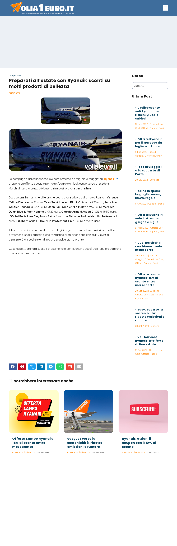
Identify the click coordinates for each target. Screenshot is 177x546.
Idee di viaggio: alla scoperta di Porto (148, 170)
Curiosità (14, 93)
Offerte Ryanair (149, 128)
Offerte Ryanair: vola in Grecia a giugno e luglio (148, 218)
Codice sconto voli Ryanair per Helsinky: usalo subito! (147, 113)
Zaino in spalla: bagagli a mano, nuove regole (148, 194)
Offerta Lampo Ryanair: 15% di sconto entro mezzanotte (147, 279)
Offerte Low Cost (154, 259)
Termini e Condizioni (124, 527)
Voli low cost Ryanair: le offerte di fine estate (149, 340)
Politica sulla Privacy (98, 527)
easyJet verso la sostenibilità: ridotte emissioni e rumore (149, 315)
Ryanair (111, 179)
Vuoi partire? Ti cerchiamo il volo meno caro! (148, 246)
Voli (162, 128)
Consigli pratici (156, 203)
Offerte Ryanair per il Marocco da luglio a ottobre (148, 142)
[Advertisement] (88, 41)
